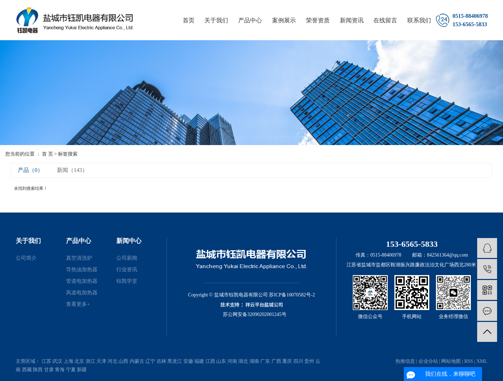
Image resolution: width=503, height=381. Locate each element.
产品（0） (30, 170)
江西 (210, 361)
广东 (265, 361)
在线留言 (385, 20)
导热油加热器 (81, 269)
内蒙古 (137, 361)
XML (481, 361)
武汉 (57, 361)
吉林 (161, 361)
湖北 (243, 361)
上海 (68, 361)
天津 (101, 361)
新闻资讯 (352, 20)
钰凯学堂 (126, 281)
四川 (298, 361)
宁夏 (71, 369)
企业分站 (428, 361)
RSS (468, 361)
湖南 (254, 361)
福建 (199, 361)
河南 (232, 361)
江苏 (46, 361)
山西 (123, 361)
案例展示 (284, 20)
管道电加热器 (81, 281)
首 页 (47, 154)
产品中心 (250, 20)
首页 (189, 20)
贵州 (309, 361)
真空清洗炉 (79, 258)
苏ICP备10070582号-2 (292, 294)
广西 (276, 361)
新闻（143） (72, 170)
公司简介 (26, 258)
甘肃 (49, 369)
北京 (79, 361)
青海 (60, 369)
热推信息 (405, 361)
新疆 (82, 369)
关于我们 (216, 20)
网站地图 (451, 361)
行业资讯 (126, 269)
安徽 (188, 361)
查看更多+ (78, 304)
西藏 (27, 369)
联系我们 (419, 20)
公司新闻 (126, 258)
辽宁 (150, 361)
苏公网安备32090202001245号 (254, 314)
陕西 (38, 369)
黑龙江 (174, 361)
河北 (112, 361)
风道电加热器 (81, 292)
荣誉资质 (318, 20)
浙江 (90, 361)
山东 (221, 361)
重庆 (287, 361)
